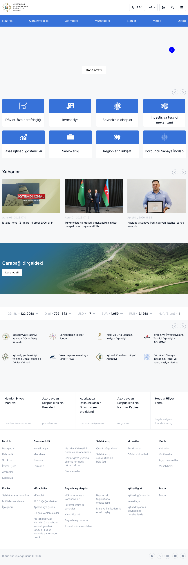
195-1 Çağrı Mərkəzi (46, 501)
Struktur (7, 460)
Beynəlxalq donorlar (77, 520)
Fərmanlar (39, 466)
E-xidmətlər (134, 448)
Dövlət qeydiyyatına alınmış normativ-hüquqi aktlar (77, 461)
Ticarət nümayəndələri (78, 526)
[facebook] (152, 556)
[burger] (182, 7)
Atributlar (7, 471)
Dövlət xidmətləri (138, 454)
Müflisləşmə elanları (13, 501)
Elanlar (131, 21)
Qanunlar (39, 460)
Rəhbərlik (7, 454)
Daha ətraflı (94, 70)
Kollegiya (7, 477)
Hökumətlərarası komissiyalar (74, 497)
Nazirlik (7, 21)
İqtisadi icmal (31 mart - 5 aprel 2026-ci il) (27, 222)
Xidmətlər (71, 21)
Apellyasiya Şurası (44, 507)
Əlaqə (182, 21)
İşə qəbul (7, 507)
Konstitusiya (41, 448)
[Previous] (175, 92)
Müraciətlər (102, 21)
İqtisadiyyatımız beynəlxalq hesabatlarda (137, 510)
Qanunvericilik (39, 21)
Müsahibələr (166, 466)
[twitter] (160, 556)
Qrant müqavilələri (107, 448)
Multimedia (165, 454)
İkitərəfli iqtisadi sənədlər (74, 506)
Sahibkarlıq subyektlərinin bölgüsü (104, 458)
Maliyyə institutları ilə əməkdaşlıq (108, 510)
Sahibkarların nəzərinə (15, 495)
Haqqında (8, 448)
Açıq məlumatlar (168, 460)
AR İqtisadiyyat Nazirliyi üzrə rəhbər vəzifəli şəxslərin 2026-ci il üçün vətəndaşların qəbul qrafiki (46, 528)
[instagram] (167, 556)
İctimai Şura (9, 466)
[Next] (183, 92)
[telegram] (183, 556)
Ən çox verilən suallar (46, 512)
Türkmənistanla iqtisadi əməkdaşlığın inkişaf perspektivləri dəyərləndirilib (91, 224)
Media (157, 21)
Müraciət (39, 495)
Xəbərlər (164, 448)
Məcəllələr (40, 454)
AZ (150, 7)
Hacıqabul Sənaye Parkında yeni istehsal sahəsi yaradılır (155, 224)
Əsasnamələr (72, 471)
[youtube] (175, 556)
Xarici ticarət (72, 514)
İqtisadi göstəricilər (139, 495)
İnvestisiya (134, 501)
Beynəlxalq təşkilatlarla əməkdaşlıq (103, 499)
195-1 (137, 7)
